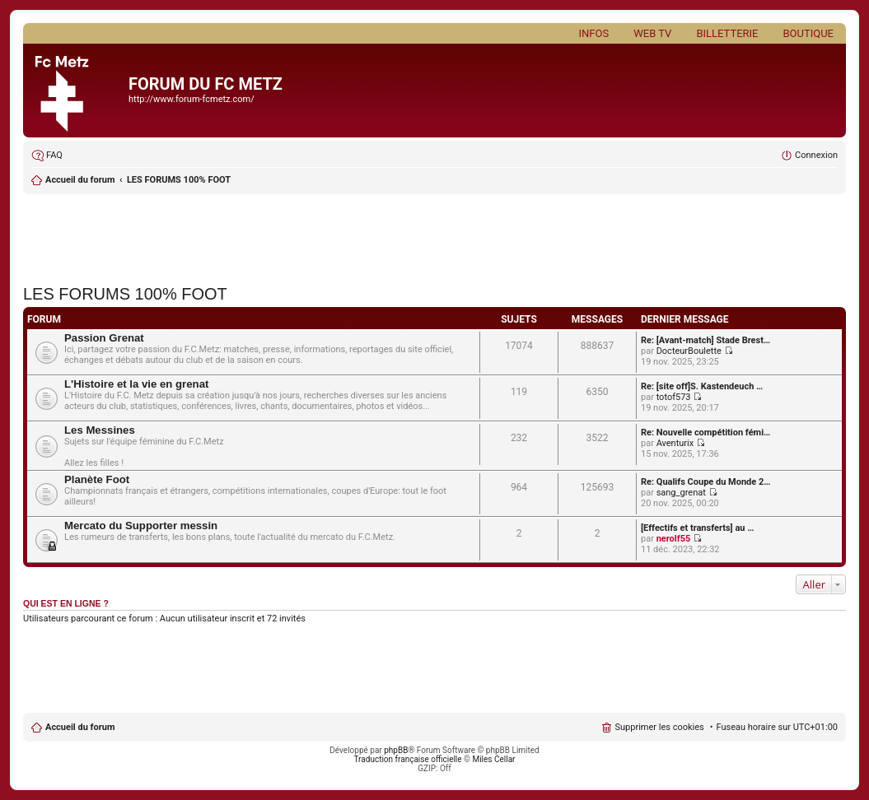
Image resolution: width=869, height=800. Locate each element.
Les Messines (99, 430)
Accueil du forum (79, 179)
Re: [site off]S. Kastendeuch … (702, 386)
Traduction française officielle (408, 759)
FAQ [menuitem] (54, 155)
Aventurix (675, 443)
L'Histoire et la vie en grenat (136, 384)
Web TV (652, 33)
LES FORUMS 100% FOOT (179, 179)
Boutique (808, 33)
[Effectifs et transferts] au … (697, 528)
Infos (594, 33)
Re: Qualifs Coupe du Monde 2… (705, 482)
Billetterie (727, 33)
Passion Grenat (104, 338)
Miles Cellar (493, 759)
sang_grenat (681, 492)
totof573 (673, 397)
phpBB (396, 750)
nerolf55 (673, 538)
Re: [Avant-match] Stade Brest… (705, 340)
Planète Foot (96, 479)
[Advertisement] (434, 235)
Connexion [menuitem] (816, 155)
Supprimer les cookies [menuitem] (658, 727)
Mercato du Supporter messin (140, 525)
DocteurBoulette (689, 351)
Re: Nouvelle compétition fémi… (705, 432)
